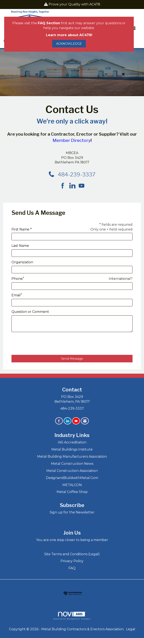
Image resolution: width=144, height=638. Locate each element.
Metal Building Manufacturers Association (72, 456)
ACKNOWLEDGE (69, 44)
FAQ (72, 568)
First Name (20, 229)
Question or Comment (30, 312)
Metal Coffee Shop (72, 492)
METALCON (72, 485)
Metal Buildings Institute (72, 449)
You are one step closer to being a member (72, 540)
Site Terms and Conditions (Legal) (72, 554)
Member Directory (72, 140)
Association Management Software (72, 615)
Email (16, 295)
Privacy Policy (72, 561)
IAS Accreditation (72, 442)
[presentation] (43, 343)
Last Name (20, 246)
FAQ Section (49, 23)
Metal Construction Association (72, 471)
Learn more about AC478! (69, 35)
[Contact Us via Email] (85, 421)
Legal (130, 629)
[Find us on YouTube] (81, 185)
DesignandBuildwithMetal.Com (72, 478)
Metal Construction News (72, 464)
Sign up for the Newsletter (72, 512)
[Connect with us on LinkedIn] (73, 185)
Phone (17, 279)
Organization (22, 262)
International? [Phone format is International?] (121, 279)
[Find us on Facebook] (64, 185)
